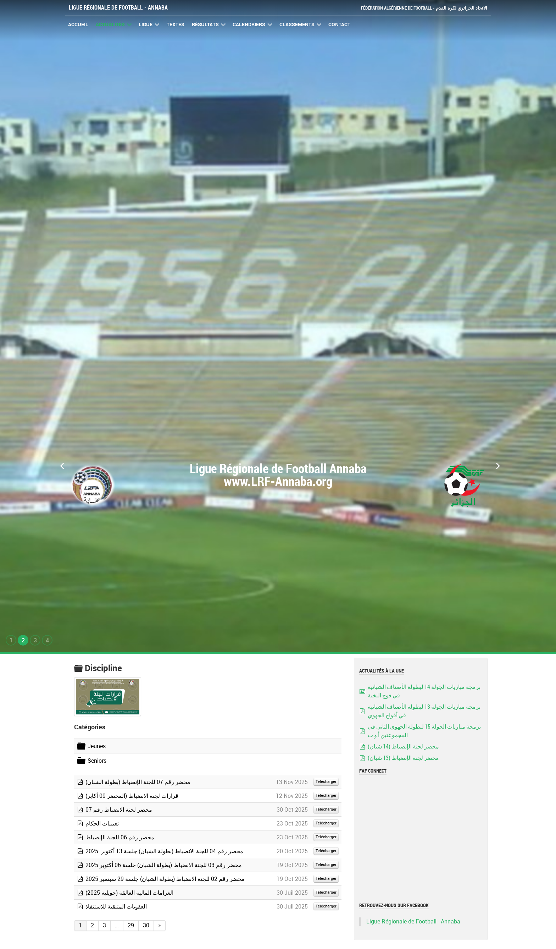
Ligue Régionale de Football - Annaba (118, 7)
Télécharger (326, 781)
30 (146, 925)
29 (131, 925)
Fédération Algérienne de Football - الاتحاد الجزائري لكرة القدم (424, 8)
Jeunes (97, 746)
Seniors (97, 760)
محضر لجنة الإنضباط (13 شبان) (403, 758)
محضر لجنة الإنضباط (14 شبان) (403, 746)
